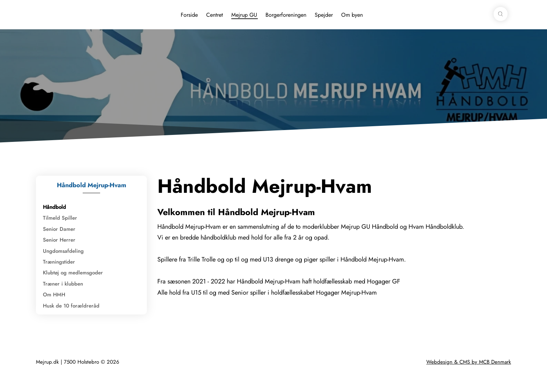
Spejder (324, 15)
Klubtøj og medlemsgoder (73, 272)
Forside (189, 15)
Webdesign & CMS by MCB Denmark (468, 362)
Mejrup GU (244, 15)
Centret (214, 15)
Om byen (352, 15)
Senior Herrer (59, 240)
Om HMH (54, 294)
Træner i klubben (63, 284)
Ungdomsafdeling (63, 251)
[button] (501, 14)
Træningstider (59, 262)
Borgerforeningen (285, 15)
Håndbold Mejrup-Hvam (91, 185)
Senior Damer (59, 229)
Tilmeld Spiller (60, 218)
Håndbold (54, 207)
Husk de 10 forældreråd (71, 306)
